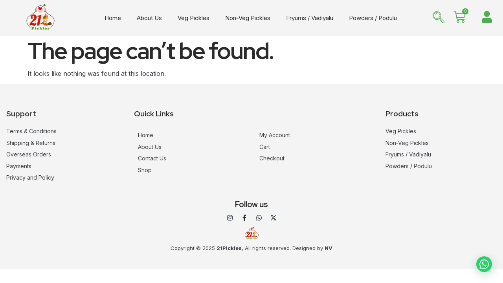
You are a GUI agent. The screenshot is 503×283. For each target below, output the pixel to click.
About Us (149, 18)
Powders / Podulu (373, 18)
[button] (484, 264)
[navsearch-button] (438, 18)
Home (113, 18)
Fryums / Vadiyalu (309, 18)
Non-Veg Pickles (247, 18)
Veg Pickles (193, 18)
